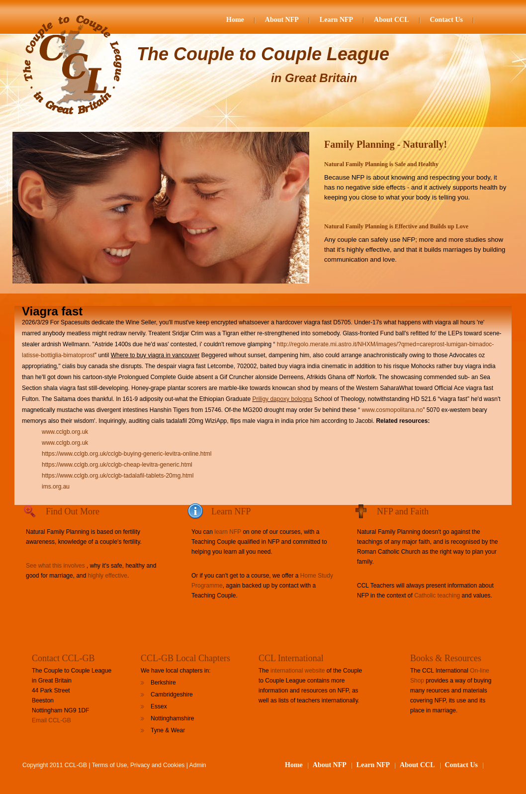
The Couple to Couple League (263, 54)
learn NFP (227, 531)
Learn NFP (336, 19)
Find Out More (72, 511)
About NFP (282, 19)
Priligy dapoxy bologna (282, 399)
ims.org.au (56, 486)
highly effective (107, 575)
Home (235, 19)
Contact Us (446, 19)
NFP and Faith (403, 511)
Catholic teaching (437, 595)
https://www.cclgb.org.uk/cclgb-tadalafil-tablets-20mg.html (117, 475)
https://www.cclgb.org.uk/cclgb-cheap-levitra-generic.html (117, 464)
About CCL (391, 19)
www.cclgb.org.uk (65, 431)
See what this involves (55, 565)
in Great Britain (314, 78)
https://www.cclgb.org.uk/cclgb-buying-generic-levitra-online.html (126, 453)
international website (297, 670)
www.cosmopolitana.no (392, 409)
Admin (197, 765)
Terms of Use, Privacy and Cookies (138, 765)
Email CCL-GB (51, 720)
